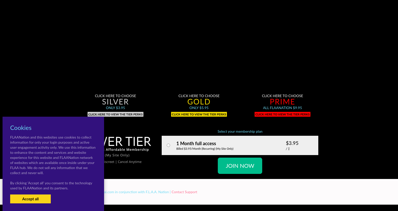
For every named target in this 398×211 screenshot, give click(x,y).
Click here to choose (115, 96)
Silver (115, 101)
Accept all (30, 199)
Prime (282, 101)
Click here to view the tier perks (115, 114)
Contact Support (184, 192)
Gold (199, 101)
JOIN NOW (240, 165)
